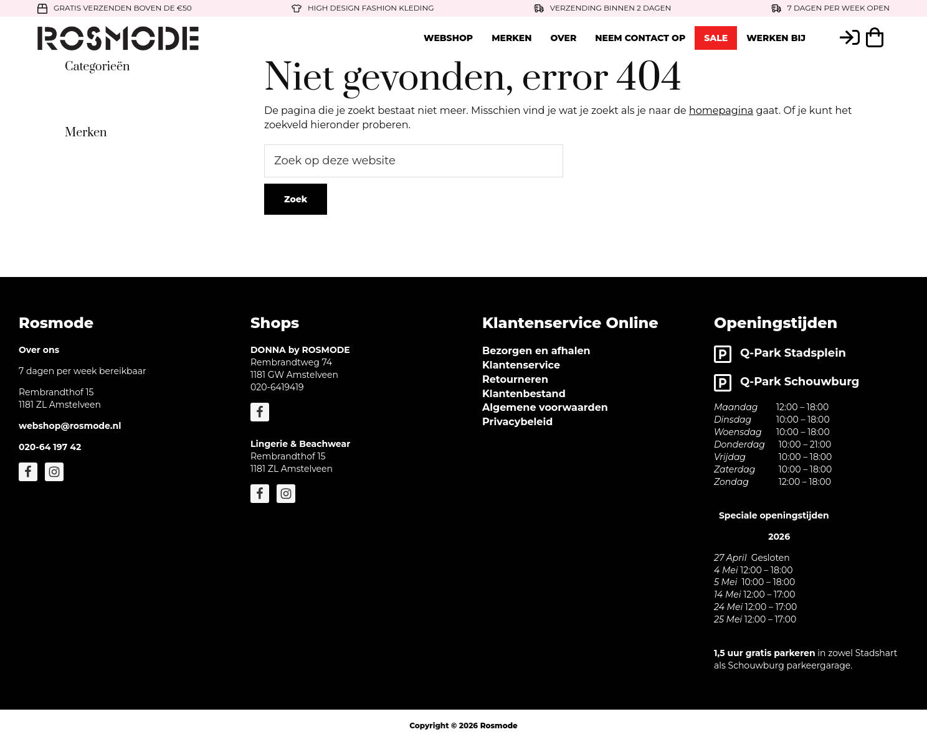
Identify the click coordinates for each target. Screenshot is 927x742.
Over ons (39, 349)
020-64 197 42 (50, 447)
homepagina (721, 110)
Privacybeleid (517, 422)
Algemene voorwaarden (545, 407)
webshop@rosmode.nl (70, 425)
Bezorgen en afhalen (536, 351)
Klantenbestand (524, 394)
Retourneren (515, 379)
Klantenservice (521, 365)
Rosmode (499, 725)
